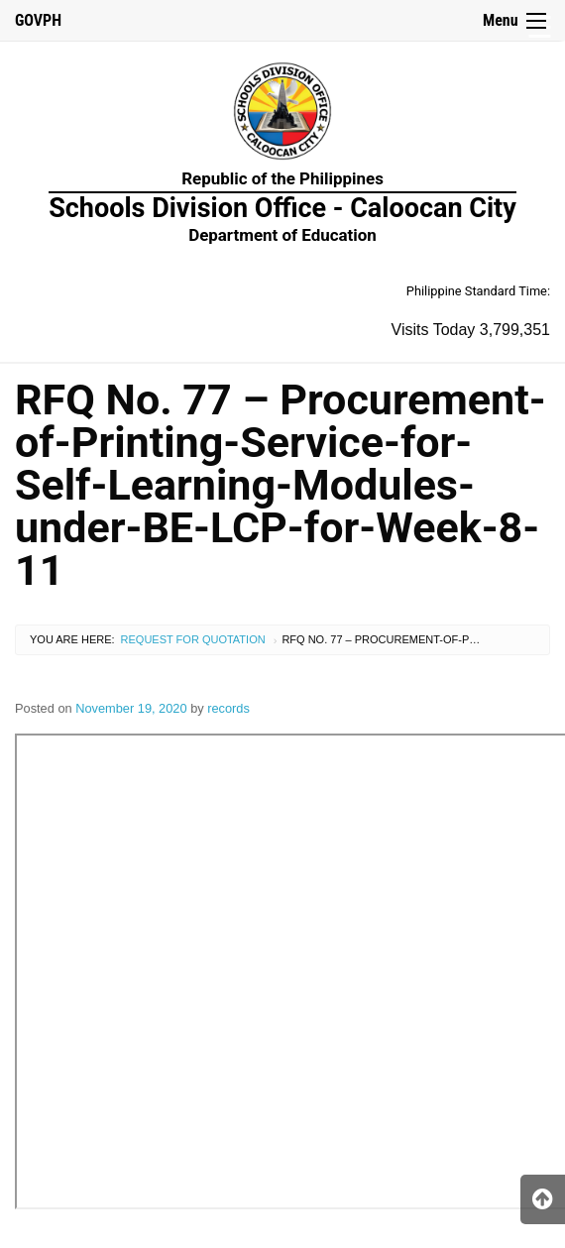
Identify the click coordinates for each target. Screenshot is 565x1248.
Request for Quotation (193, 639)
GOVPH (38, 20)
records (228, 708)
